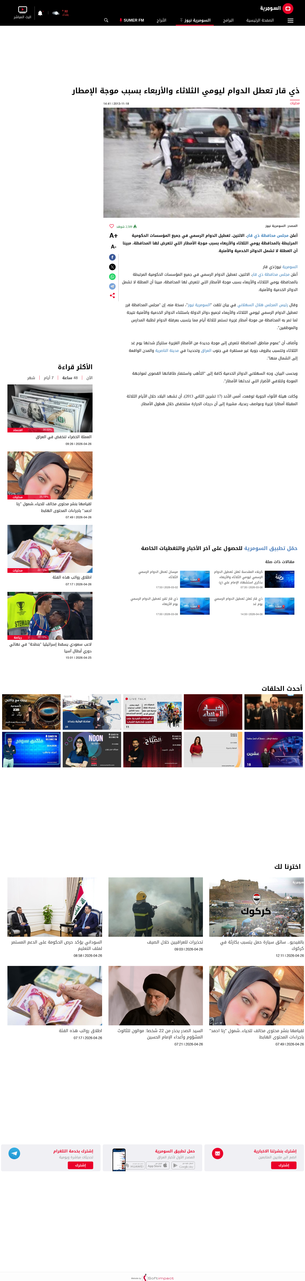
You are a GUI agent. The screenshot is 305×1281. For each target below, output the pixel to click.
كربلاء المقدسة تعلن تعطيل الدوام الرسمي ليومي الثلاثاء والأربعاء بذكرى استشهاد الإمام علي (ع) (238, 577)
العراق (206, 350)
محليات (18, 497)
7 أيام (49, 377)
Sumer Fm (134, 20)
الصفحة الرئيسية (260, 20)
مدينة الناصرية (167, 350)
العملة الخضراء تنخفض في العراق (64, 436)
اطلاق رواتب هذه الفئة (72, 577)
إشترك (80, 1165)
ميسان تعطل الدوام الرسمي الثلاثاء (158, 574)
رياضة (18, 637)
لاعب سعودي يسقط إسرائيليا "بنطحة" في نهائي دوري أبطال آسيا (50, 647)
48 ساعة (70, 377)
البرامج (228, 20)
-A (113, 247)
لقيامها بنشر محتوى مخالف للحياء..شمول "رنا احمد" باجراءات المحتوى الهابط (53, 507)
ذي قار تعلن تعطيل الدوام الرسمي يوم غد (238, 601)
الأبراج (161, 20)
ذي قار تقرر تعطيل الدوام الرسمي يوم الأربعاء (154, 601)
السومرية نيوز (195, 20)
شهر (31, 377)
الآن (89, 377)
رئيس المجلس (276, 305)
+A (113, 236)
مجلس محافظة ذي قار (267, 235)
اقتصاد (18, 430)
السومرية (290, 266)
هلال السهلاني (250, 305)
